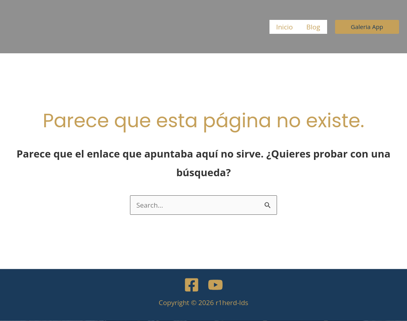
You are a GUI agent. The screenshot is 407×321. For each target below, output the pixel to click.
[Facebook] (191, 284)
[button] (367, 27)
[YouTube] (215, 284)
